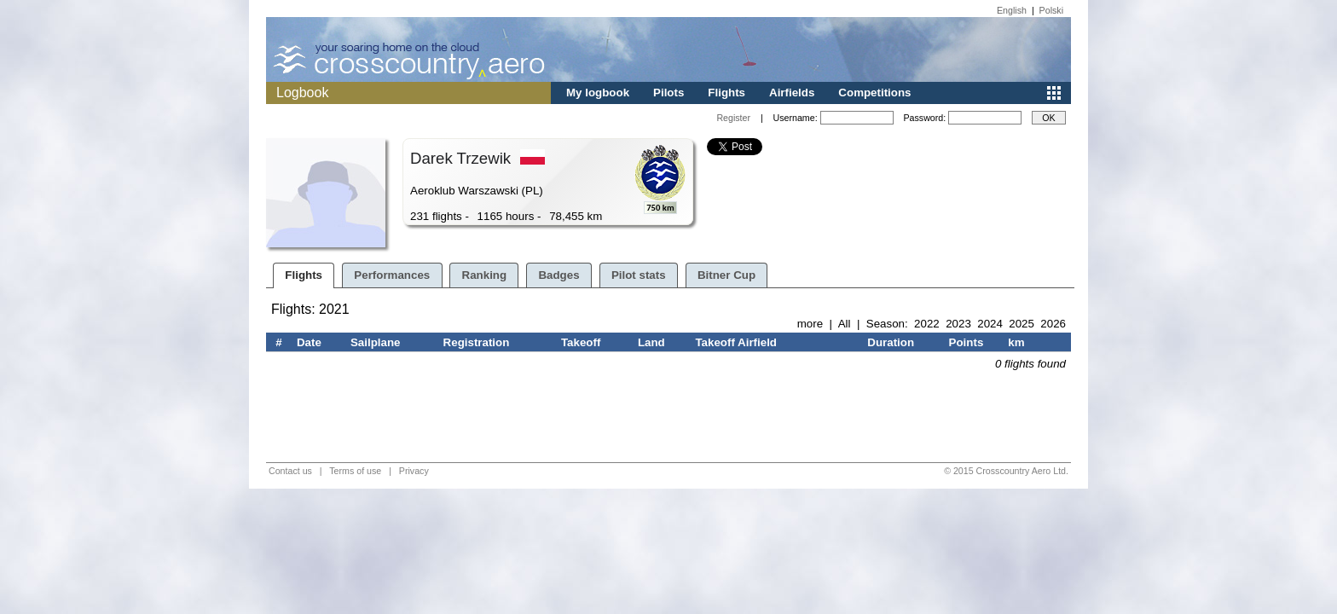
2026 (1053, 323)
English (1012, 10)
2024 (990, 323)
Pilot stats (638, 275)
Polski (1051, 10)
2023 (958, 323)
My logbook (597, 92)
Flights (726, 92)
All (844, 323)
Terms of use (355, 471)
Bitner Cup (726, 275)
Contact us (290, 471)
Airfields (791, 92)
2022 (927, 323)
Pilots (668, 92)
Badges (558, 275)
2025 (1021, 323)
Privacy (414, 471)
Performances (392, 275)
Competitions (874, 92)
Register (733, 118)
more (810, 323)
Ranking (484, 275)
